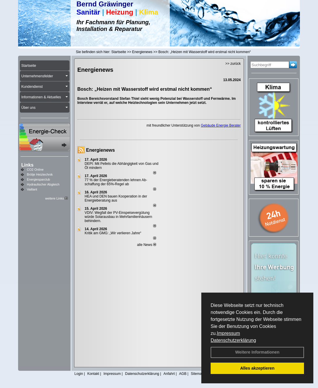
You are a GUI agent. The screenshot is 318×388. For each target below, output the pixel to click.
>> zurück (233, 64)
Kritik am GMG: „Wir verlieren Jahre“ (113, 233)
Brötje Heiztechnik (40, 174)
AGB (182, 374)
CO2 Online (35, 169)
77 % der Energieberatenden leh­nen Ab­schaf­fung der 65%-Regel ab (116, 182)
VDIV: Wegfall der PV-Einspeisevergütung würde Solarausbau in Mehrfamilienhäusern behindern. (118, 217)
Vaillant (32, 189)
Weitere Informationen (257, 352)
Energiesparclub (38, 179)
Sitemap (197, 374)
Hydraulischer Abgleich (43, 184)
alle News (146, 245)
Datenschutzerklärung (233, 340)
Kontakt (93, 374)
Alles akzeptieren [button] (257, 368)
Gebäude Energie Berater (221, 125)
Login (78, 374)
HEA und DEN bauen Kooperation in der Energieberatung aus (116, 198)
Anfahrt (169, 374)
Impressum (228, 333)
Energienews (100, 150)
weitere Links (56, 198)
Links (27, 164)
